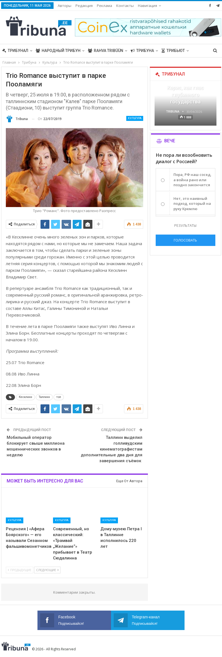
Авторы (64, 5)
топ (58, 397)
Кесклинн (25, 397)
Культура (135, 118)
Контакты (125, 5)
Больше (146, 5)
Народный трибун (58, 50)
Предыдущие (19, 570)
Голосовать (185, 240)
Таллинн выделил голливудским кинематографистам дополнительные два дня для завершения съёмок (111, 449)
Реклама (104, 5)
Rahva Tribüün (105, 50)
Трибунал (15, 50)
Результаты (185, 225)
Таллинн (44, 397)
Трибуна (142, 50)
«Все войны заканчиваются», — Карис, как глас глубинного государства (185, 87)
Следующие (47, 570)
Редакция (84, 5)
